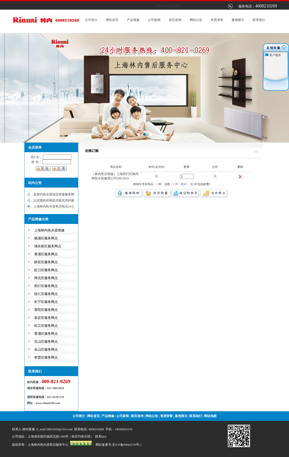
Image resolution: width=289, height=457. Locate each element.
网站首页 (112, 20)
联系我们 (259, 20)
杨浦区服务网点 (46, 238)
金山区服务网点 (46, 349)
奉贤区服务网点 (46, 357)
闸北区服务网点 (46, 278)
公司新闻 (154, 20)
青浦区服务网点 (46, 333)
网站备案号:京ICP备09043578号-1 (119, 444)
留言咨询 (175, 20)
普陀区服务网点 (46, 310)
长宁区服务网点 (46, 302)
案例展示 (238, 20)
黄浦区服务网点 (46, 254)
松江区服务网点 (46, 325)
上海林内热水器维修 (49, 230)
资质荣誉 (217, 20)
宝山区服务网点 (46, 341)
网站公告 (196, 20)
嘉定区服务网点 (46, 318)
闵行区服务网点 (46, 286)
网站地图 (210, 416)
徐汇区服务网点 (46, 294)
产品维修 (133, 20)
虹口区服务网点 (46, 270)
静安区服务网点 (46, 262)
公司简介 (91, 20)
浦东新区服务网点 (47, 246)
